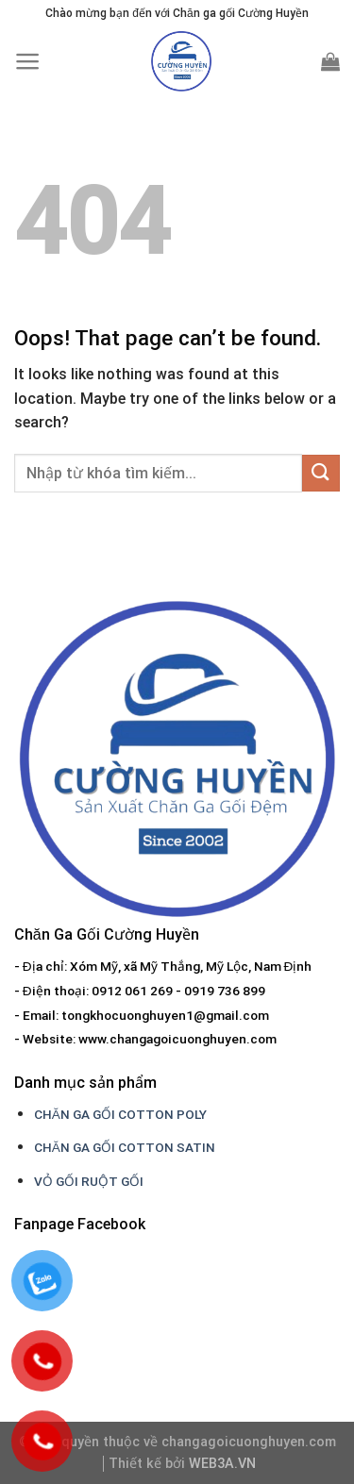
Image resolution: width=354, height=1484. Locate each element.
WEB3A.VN (222, 1464)
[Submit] (321, 473)
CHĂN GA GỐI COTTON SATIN (124, 1147)
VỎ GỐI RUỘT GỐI (88, 1181)
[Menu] (28, 61)
